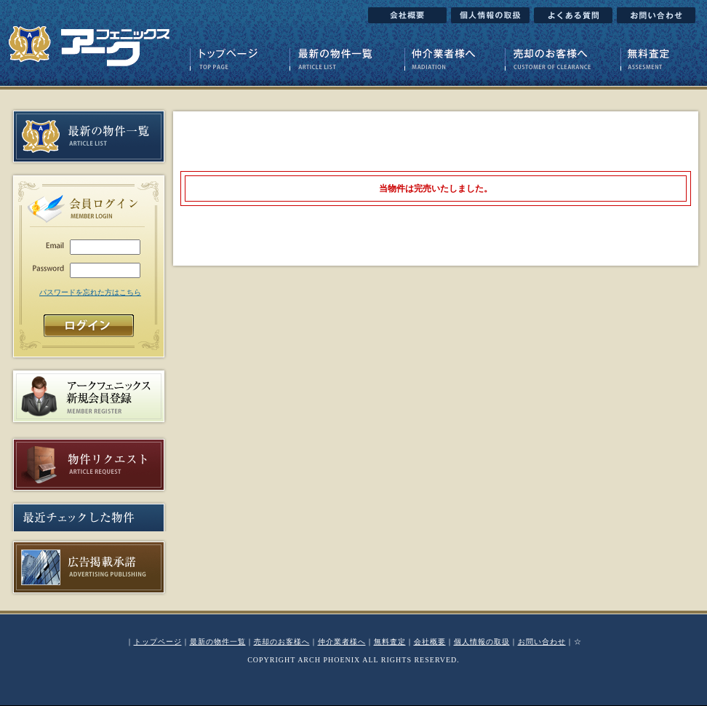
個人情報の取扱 (482, 642)
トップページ (158, 642)
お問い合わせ (542, 642)
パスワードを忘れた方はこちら (90, 292)
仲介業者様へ (342, 642)
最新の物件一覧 (218, 642)
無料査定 (390, 642)
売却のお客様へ (282, 642)
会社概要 (430, 642)
